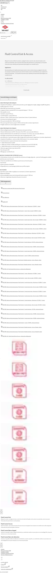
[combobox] (5, 33)
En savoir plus (26, 90)
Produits (2, 14)
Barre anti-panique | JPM (6, 18)
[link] (1, 5)
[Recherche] (12, 32)
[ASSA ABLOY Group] (5, 2)
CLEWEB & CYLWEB (5, 19)
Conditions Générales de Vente (7, 23)
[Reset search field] (15, 32)
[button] (2, 16)
